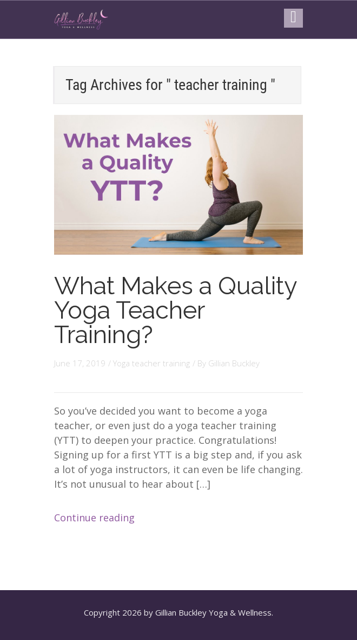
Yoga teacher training (151, 363)
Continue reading (94, 517)
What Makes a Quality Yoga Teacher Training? (175, 310)
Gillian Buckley (234, 363)
